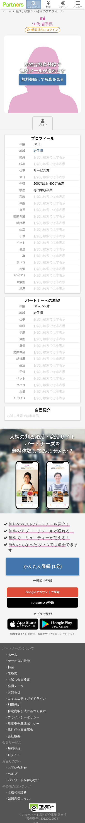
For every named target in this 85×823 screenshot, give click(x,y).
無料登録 (14, 748)
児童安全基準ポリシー (23, 723)
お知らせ (14, 692)
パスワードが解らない (23, 780)
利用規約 (14, 704)
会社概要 (14, 736)
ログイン (14, 755)
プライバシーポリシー (23, 717)
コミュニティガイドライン (27, 698)
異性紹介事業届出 (20, 730)
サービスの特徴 (19, 661)
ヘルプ (12, 773)
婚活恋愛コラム (19, 799)
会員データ (16, 686)
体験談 (12, 673)
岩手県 (38, 151)
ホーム (12, 654)
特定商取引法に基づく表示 (27, 711)
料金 (11, 667)
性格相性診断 (17, 792)
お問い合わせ (17, 767)
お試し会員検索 (19, 679)
